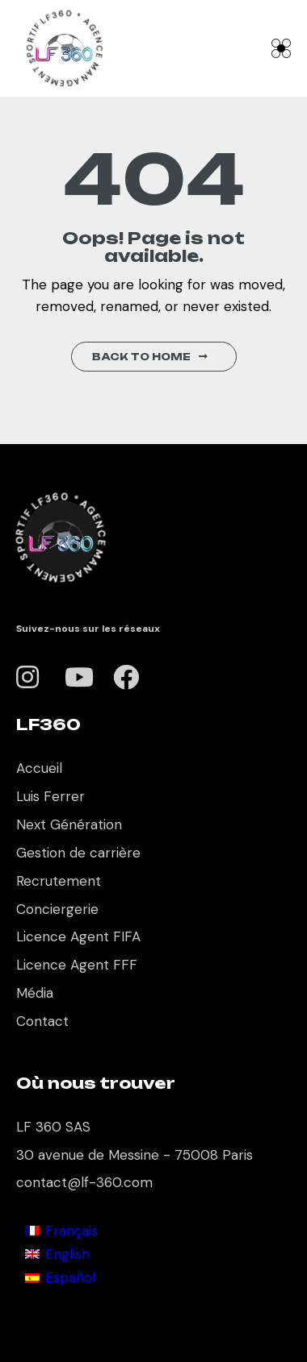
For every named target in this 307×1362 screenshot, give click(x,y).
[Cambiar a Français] (61, 1230)
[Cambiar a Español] (61, 1277)
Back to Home (150, 357)
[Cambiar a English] (61, 1254)
